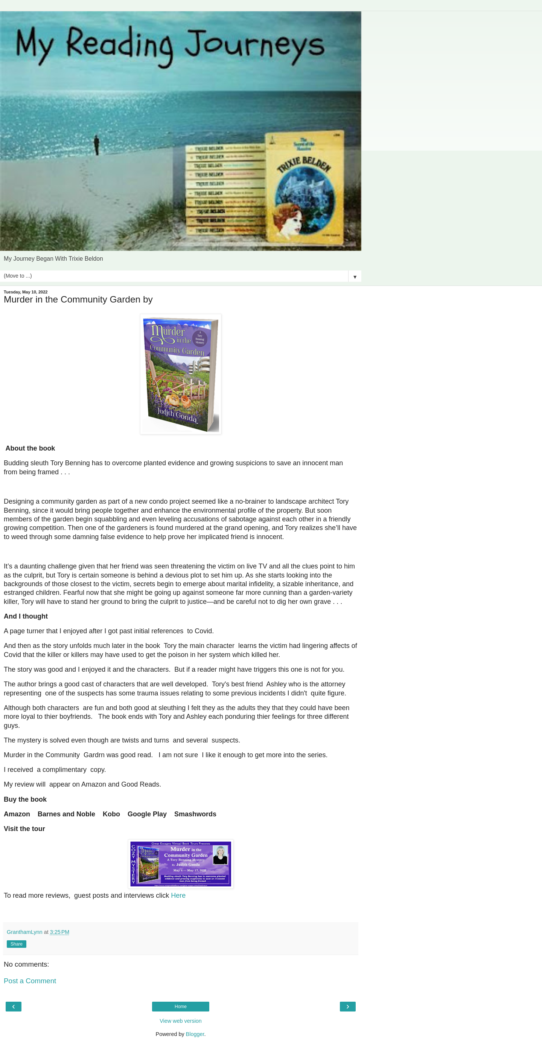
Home (181, 1006)
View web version (181, 1021)
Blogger (195, 1034)
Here (178, 895)
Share (17, 944)
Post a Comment (30, 981)
